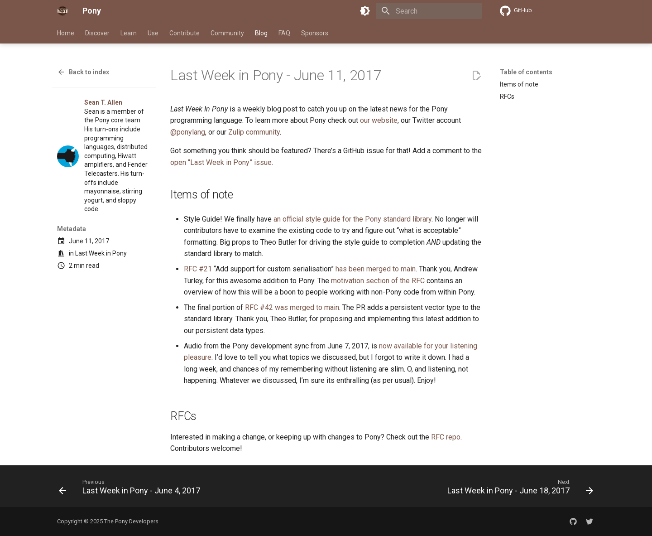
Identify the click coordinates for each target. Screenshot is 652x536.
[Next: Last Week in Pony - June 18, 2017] (518, 489)
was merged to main (307, 307)
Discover (97, 33)
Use (153, 33)
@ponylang (187, 132)
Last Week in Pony (101, 253)
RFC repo (445, 437)
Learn (128, 33)
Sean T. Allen (103, 102)
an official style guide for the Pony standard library (352, 219)
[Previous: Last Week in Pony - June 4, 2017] (131, 489)
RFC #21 (198, 269)
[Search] (429, 11)
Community (227, 33)
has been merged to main (376, 269)
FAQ (284, 33)
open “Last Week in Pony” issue (221, 162)
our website (379, 120)
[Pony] (62, 11)
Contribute (184, 33)
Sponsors (314, 33)
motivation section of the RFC (378, 280)
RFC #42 (259, 307)
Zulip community (254, 132)
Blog (261, 33)
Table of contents (526, 72)
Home (65, 33)
